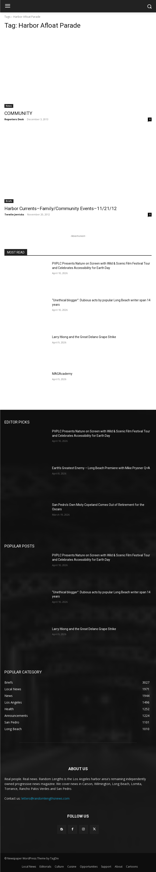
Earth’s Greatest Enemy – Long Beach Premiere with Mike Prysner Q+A (101, 468)
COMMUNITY (18, 113)
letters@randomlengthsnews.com (45, 798)
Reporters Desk (14, 119)
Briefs (9, 201)
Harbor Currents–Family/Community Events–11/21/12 (60, 208)
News (9, 105)
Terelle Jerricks (14, 214)
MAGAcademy (62, 373)
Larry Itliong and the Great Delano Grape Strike (84, 337)
